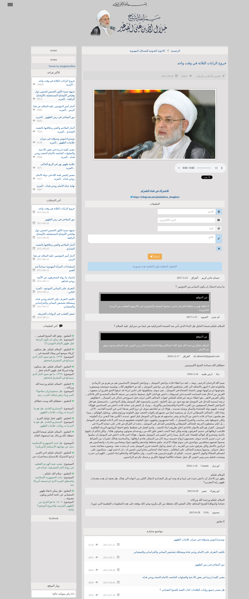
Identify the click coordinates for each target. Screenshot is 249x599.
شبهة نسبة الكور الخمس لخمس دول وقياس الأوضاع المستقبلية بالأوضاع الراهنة (50, 234)
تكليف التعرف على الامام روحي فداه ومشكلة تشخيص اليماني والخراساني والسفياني (174, 552)
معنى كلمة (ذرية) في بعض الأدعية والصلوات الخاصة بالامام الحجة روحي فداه (178, 577)
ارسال (150, 256)
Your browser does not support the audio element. (195, 168)
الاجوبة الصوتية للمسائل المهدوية (142, 50)
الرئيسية (170, 50)
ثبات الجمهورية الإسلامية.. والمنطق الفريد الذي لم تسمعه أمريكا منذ (49, 481)
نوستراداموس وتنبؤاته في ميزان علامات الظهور (194, 539)
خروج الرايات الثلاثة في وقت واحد (196, 63)
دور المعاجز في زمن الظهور (205, 564)
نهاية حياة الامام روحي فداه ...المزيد (50, 186)
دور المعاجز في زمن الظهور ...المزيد (50, 117)
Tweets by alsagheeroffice (56, 66)
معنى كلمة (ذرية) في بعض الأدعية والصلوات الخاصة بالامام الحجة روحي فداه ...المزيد (49, 153)
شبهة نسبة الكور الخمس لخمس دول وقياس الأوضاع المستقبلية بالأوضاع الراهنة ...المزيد (50, 95)
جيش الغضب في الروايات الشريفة (51, 313)
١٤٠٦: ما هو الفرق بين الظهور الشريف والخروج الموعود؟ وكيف (50, 506)
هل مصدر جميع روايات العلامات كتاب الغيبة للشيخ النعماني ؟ (187, 589)
